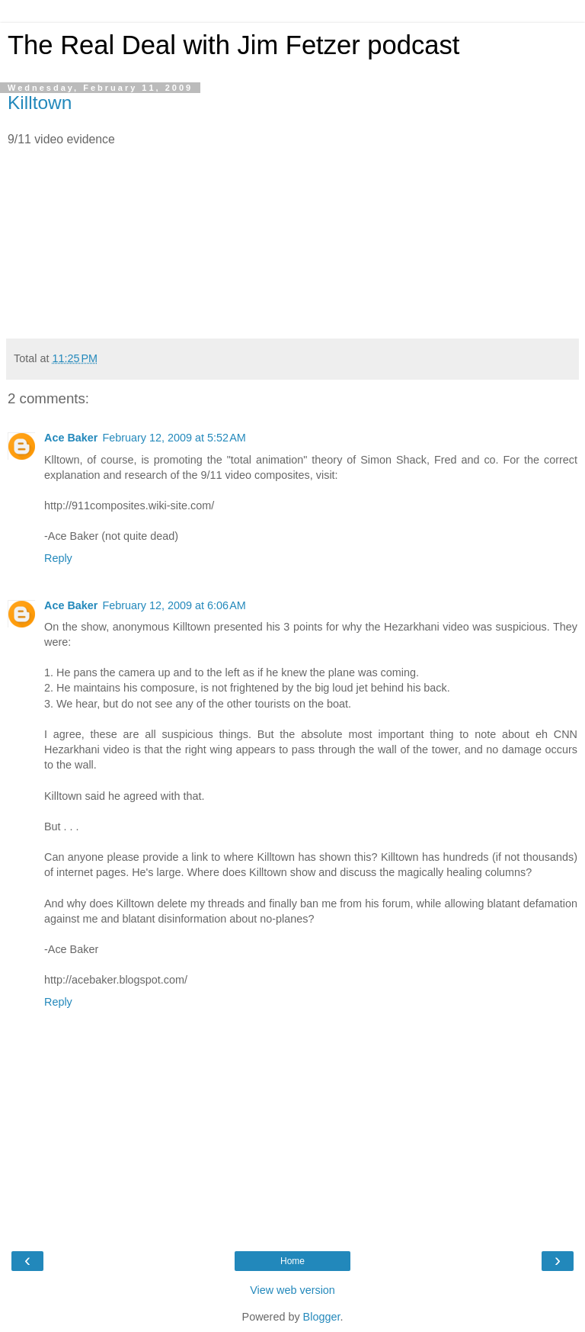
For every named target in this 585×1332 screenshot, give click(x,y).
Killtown (40, 102)
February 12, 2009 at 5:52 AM (173, 438)
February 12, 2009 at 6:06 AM (173, 605)
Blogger (321, 1317)
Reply (58, 558)
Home (292, 1261)
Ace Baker (71, 438)
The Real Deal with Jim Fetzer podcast (233, 44)
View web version (292, 1290)
